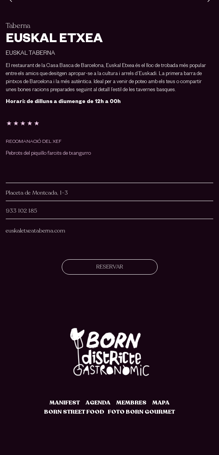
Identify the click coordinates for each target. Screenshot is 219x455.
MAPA (161, 402)
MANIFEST (64, 402)
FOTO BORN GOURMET (141, 412)
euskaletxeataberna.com (35, 230)
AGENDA (98, 402)
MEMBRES (131, 402)
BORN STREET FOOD (74, 412)
